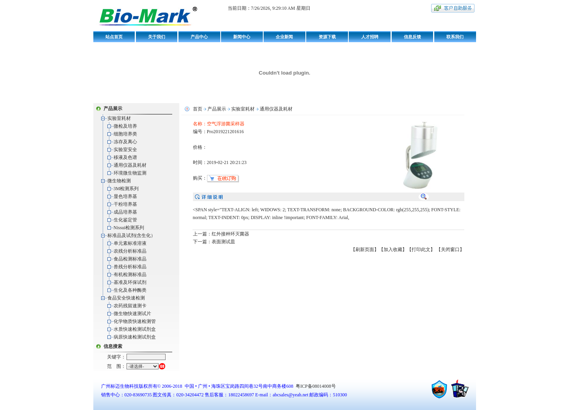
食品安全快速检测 (126, 298)
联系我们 (455, 36)
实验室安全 (125, 149)
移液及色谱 (125, 157)
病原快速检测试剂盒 (135, 337)
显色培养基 (125, 196)
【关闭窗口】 (450, 249)
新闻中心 (241, 36)
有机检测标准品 (130, 274)
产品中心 (199, 36)
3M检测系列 (126, 188)
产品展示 (216, 109)
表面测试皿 (223, 241)
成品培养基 (125, 212)
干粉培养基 (125, 204)
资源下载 (327, 36)
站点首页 (114, 36)
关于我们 (156, 36)
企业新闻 (284, 36)
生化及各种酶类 (130, 290)
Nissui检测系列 (129, 227)
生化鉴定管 (125, 220)
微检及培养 (125, 126)
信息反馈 (412, 36)
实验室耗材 (119, 118)
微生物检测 (119, 181)
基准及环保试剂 (130, 282)
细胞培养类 (125, 134)
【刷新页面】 (365, 249)
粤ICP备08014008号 (315, 386)
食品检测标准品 (130, 259)
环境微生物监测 (130, 173)
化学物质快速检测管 (135, 321)
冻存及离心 (125, 141)
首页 (197, 109)
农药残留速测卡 (130, 305)
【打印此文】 (421, 249)
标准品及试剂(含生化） (131, 235)
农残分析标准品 (130, 251)
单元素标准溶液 (130, 243)
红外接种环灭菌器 (230, 234)
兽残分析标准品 (130, 266)
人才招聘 (369, 36)
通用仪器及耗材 (130, 165)
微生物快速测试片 (132, 313)
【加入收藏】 (393, 249)
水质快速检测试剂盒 (135, 329)
